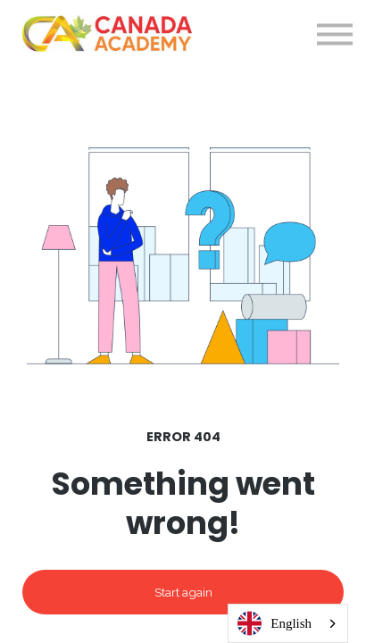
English (274, 623)
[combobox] (288, 623)
